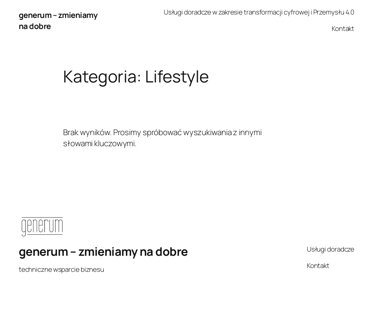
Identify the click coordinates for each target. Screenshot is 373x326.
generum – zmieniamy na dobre (103, 251)
